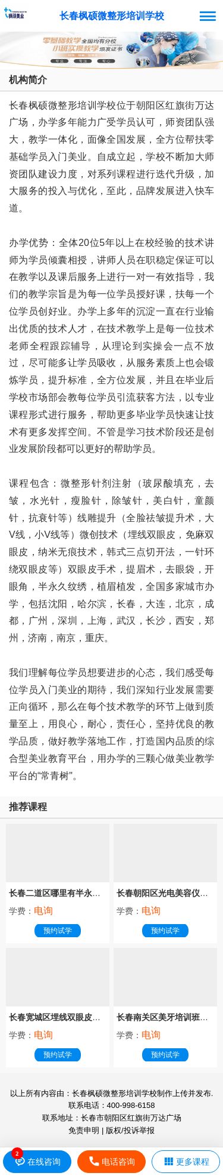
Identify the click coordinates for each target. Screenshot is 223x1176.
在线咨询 (37, 1161)
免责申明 (83, 1130)
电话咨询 (111, 1161)
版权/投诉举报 (130, 1130)
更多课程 (185, 1161)
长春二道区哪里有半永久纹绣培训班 (75, 893)
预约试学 (57, 930)
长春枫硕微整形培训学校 (111, 16)
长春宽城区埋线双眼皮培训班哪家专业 (79, 1017)
